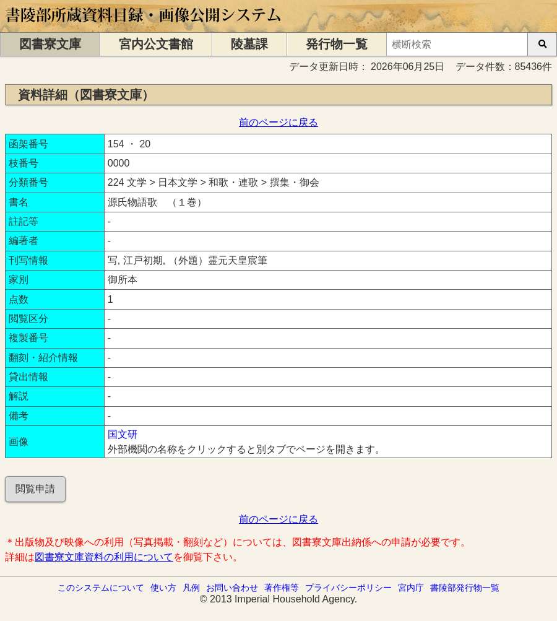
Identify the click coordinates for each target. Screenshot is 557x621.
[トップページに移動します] (144, 26)
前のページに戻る (278, 122)
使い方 (163, 588)
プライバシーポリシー (348, 588)
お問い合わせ (232, 588)
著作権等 (281, 588)
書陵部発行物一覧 (464, 588)
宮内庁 (411, 588)
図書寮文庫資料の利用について (104, 557)
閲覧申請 (35, 489)
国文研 (122, 434)
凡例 (191, 588)
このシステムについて (101, 588)
